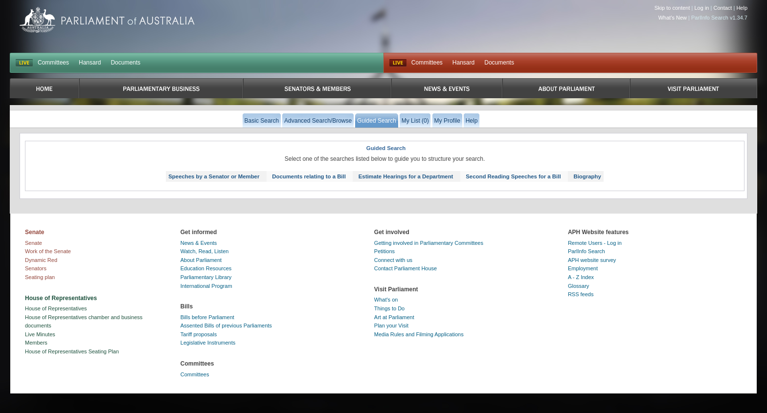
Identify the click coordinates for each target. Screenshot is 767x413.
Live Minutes (40, 334)
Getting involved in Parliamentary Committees (428, 243)
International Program (206, 286)
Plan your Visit (391, 325)
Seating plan (40, 277)
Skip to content (672, 8)
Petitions (384, 251)
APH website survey (592, 260)
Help (741, 8)
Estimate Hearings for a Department (406, 176)
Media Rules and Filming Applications (419, 334)
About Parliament (201, 260)
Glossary (578, 286)
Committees (53, 62)
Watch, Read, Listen (204, 251)
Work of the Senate (48, 251)
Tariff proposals (198, 334)
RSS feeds (581, 294)
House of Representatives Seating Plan (72, 351)
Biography (587, 176)
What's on (386, 300)
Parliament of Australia (107, 20)
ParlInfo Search (586, 251)
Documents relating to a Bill (309, 176)
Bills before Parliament (207, 317)
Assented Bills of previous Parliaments (226, 325)
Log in (702, 8)
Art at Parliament (394, 317)
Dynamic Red (41, 260)
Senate (33, 243)
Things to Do (389, 308)
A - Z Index (581, 277)
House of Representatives (56, 308)
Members (36, 343)
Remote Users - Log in (595, 243)
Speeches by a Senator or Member (213, 176)
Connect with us (393, 260)
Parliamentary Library (206, 277)
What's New (672, 18)
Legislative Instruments (208, 343)
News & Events (198, 243)
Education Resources (206, 268)
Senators (35, 268)
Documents (125, 62)
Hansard (90, 62)
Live (397, 63)
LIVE (24, 63)
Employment (583, 268)
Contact (722, 8)
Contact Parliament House (405, 268)
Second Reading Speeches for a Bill (513, 176)
